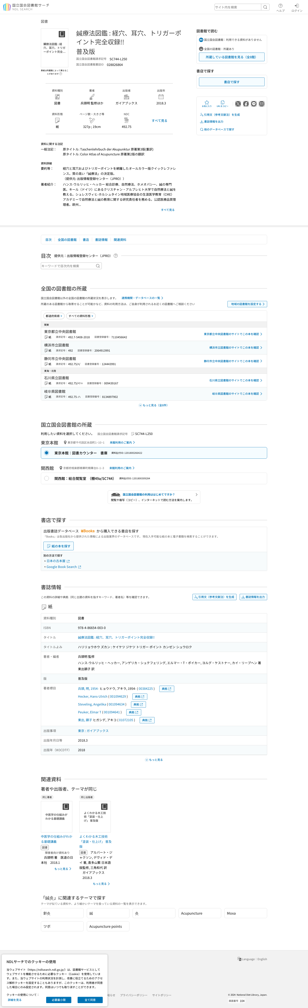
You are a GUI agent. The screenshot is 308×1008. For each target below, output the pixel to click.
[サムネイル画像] (57, 816)
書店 (86, 239)
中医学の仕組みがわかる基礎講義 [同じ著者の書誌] (56, 839)
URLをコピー (222, 104)
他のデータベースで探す (217, 129)
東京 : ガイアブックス (93, 730)
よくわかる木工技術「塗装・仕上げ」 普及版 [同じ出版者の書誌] (95, 841)
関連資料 (120, 239)
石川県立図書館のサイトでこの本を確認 (236, 380)
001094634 (117, 704)
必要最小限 (59, 1000)
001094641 (112, 712)
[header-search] (242, 7)
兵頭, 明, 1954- (88, 688)
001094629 (118, 696)
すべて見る (159, 120)
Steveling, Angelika (92, 704)
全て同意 (90, 1000)
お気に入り (207, 104)
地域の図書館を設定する (248, 304)
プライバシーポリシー (134, 995)
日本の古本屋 (58, 560)
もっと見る (63, 868)
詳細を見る (15, 1000)
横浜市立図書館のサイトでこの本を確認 (236, 347)
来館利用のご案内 (123, 442)
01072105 (126, 719)
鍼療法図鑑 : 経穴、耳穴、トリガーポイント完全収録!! (116, 637)
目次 (48, 239)
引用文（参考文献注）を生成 (220, 115)
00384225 (146, 688)
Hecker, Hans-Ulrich (92, 696)
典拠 (167, 689)
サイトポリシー (161, 995)
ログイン (297, 7)
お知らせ (109, 995)
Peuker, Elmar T (89, 712)
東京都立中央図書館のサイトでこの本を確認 (234, 334)
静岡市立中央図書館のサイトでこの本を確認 (234, 361)
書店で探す (232, 81)
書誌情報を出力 (211, 121)
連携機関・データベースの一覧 (143, 298)
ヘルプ (280, 7)
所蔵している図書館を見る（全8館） (232, 57)
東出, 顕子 (85, 719)
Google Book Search (64, 566)
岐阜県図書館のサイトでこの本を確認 (238, 393)
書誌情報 (101, 239)
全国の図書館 (67, 239)
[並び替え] (54, 316)
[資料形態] (81, 316)
